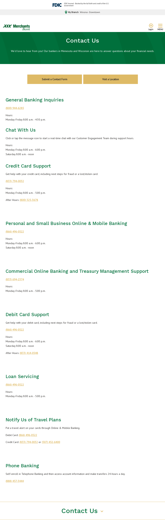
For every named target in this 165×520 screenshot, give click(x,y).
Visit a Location (110, 79)
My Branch (82, 12)
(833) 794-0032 (15, 181)
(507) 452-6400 (51, 442)
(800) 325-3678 (29, 200)
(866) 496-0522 (15, 231)
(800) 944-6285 (15, 108)
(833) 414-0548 (29, 353)
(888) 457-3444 (15, 481)
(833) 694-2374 (15, 279)
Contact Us (80, 511)
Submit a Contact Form (54, 79)
